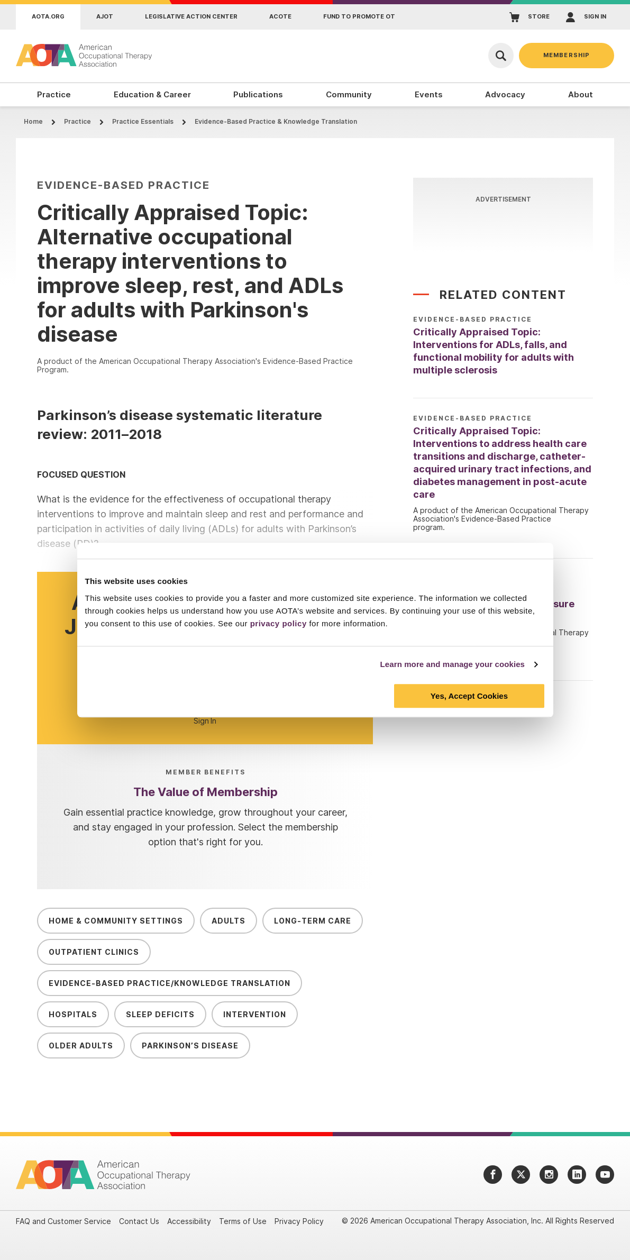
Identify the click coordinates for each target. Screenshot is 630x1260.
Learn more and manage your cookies (452, 664)
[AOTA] (84, 55)
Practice (77, 121)
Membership (566, 55)
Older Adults (81, 1045)
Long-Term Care (312, 920)
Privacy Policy (299, 1221)
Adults (228, 920)
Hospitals (73, 1014)
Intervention (254, 1014)
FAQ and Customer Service (63, 1221)
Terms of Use (243, 1221)
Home (33, 121)
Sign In (205, 721)
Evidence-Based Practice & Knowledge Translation (276, 121)
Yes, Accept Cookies (469, 695)
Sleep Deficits (160, 1014)
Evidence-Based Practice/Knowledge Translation (169, 983)
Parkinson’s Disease (190, 1045)
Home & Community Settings (116, 920)
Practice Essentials (143, 121)
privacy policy (278, 623)
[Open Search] (501, 55)
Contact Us (139, 1221)
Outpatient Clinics (94, 951)
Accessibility (189, 1221)
